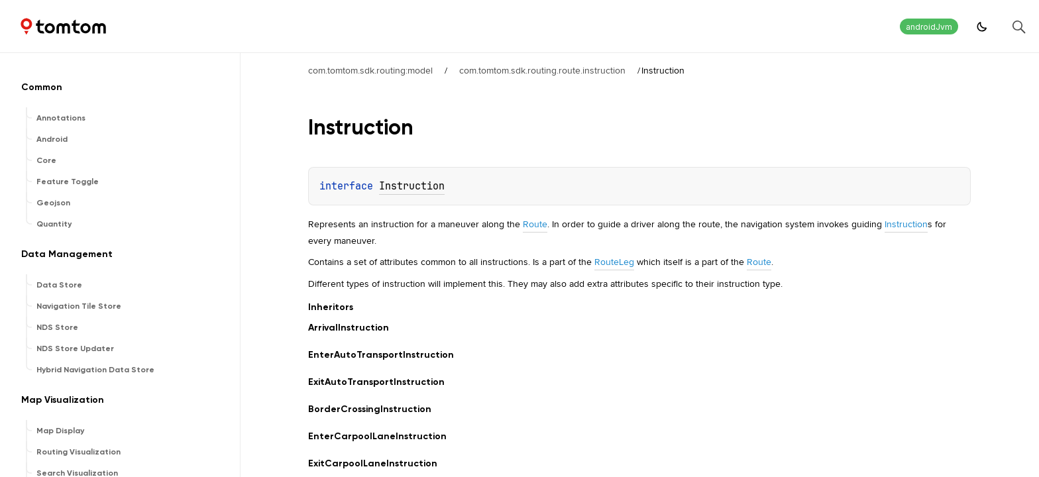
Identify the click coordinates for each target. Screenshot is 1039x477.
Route (535, 224)
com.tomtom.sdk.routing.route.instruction (542, 70)
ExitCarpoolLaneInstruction (372, 463)
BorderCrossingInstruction (369, 409)
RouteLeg (614, 261)
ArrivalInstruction (348, 327)
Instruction (412, 186)
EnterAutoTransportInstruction (381, 354)
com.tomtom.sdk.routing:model (370, 70)
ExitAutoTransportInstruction (376, 382)
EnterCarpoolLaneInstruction (377, 436)
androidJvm (929, 27)
